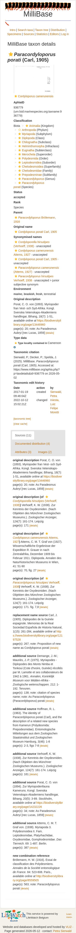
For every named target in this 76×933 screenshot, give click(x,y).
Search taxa (25, 30)
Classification (23, 120)
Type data (20, 337)
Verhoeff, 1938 (36, 582)
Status (18, 192)
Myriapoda (26, 134)
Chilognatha (27, 142)
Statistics (42, 34)
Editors (54, 34)
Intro (12, 30)
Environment (22, 289)
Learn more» (69, 915)
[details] (50, 333)
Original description (27, 299)
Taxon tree (41, 30)
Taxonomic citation (26, 352)
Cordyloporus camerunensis (35, 96)
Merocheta (26, 154)
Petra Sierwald (62, 931)
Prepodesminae (29, 174)
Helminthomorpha (30, 146)
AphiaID (19, 102)
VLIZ (69, 927)
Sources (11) (23, 435)
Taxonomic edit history (29, 382)
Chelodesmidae (29, 170)
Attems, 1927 (35, 537)
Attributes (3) (23, 452)
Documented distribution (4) (32, 443)
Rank (17, 202)
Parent (18, 212)
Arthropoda (26, 130)
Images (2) (45, 452)
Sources (29, 34)
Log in (65, 34)
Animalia (32, 125)
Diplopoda (26, 138)
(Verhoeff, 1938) (35, 501)
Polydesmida (27, 158)
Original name (23, 226)
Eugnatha (25, 150)
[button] (10, 54)
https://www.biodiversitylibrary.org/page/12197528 (38, 635)
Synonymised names (28, 237)
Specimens (14, 34)
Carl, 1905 (35, 231)
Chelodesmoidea (30, 166)
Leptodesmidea (29, 162)
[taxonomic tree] (22, 418)
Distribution (58, 30)
